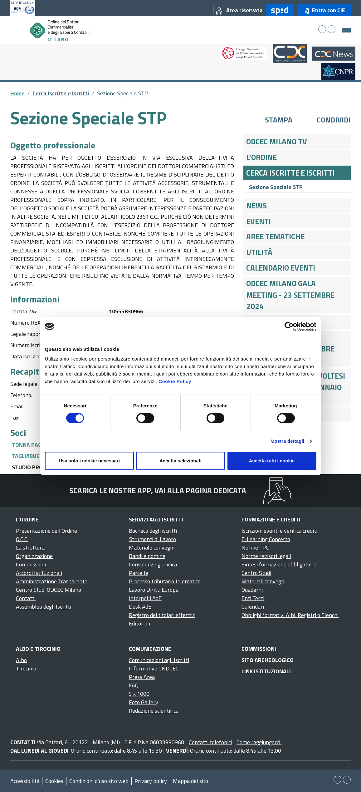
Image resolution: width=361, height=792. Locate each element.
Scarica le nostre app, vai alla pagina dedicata (157, 490)
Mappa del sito (190, 781)
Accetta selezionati (180, 460)
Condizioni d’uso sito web (99, 781)
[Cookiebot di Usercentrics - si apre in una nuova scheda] (289, 326)
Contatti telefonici (210, 742)
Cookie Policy (175, 381)
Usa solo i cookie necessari (89, 460)
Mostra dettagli (287, 441)
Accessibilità (24, 781)
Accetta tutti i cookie (272, 460)
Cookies (54, 781)
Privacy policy (150, 781)
